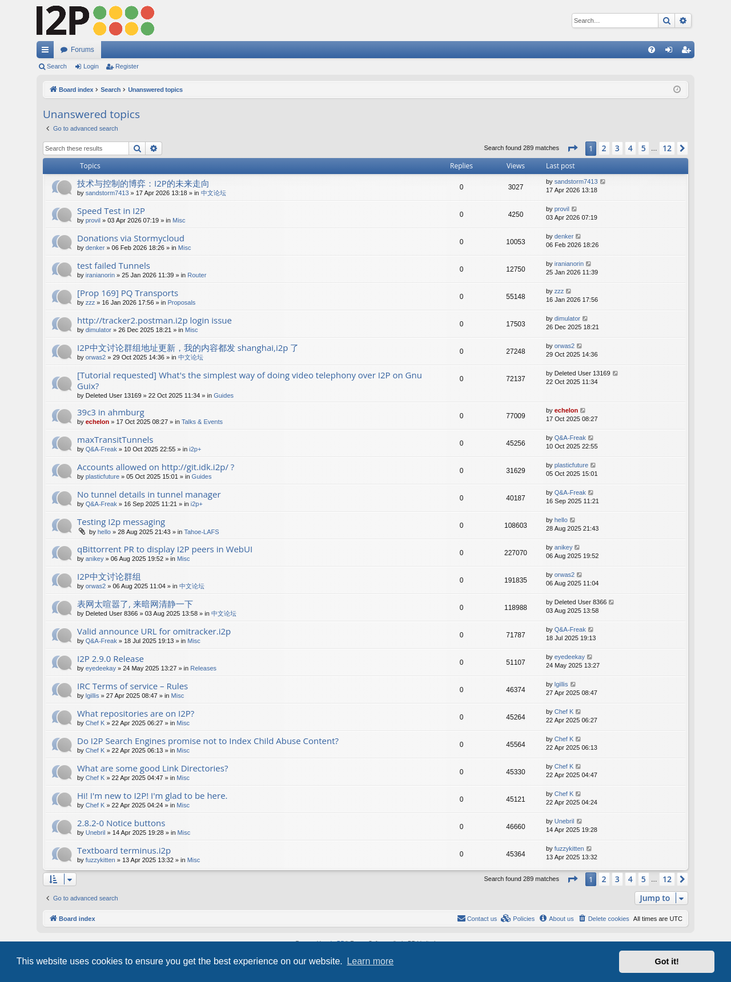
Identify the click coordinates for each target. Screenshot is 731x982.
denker (95, 247)
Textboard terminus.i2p (124, 850)
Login (91, 66)
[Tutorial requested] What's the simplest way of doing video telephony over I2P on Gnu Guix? (249, 380)
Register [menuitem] (688, 52)
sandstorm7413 (107, 192)
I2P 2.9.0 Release (110, 658)
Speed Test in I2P (111, 210)
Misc (179, 220)
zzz (90, 302)
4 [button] (630, 148)
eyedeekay (101, 668)
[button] (572, 148)
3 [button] (617, 148)
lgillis (92, 695)
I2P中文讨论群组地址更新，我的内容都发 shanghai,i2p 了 (188, 347)
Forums (82, 50)
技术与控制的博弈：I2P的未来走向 (143, 183)
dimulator (98, 329)
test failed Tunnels (113, 265)
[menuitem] (651, 49)
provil (93, 220)
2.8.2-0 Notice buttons (121, 823)
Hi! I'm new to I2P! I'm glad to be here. (152, 795)
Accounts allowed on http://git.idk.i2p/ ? (155, 466)
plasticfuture (102, 476)
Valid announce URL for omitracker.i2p (154, 631)
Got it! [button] (667, 961)
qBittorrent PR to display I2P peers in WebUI (164, 549)
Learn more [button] (370, 961)
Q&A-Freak (101, 449)
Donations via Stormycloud (130, 238)
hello (104, 531)
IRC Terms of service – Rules (132, 686)
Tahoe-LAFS (201, 531)
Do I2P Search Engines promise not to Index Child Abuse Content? (208, 740)
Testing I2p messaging (121, 521)
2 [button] (604, 148)
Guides (224, 395)
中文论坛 (213, 192)
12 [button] (667, 148)
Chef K (95, 723)
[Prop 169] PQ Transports (127, 292)
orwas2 (96, 357)
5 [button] (643, 148)
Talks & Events (202, 421)
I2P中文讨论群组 (109, 576)
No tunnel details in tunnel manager (149, 494)
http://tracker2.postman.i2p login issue (154, 320)
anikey (95, 558)
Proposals (181, 302)
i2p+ (195, 449)
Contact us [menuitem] (477, 918)
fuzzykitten (100, 859)
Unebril (96, 832)
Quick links (47, 52)
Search (57, 66)
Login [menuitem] (671, 52)
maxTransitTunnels (115, 439)
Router (196, 275)
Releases (203, 668)
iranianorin (100, 275)
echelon (98, 421)
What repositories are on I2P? (135, 713)
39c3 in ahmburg (110, 412)
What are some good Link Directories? (152, 768)
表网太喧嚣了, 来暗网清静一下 (135, 603)
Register (127, 66)
